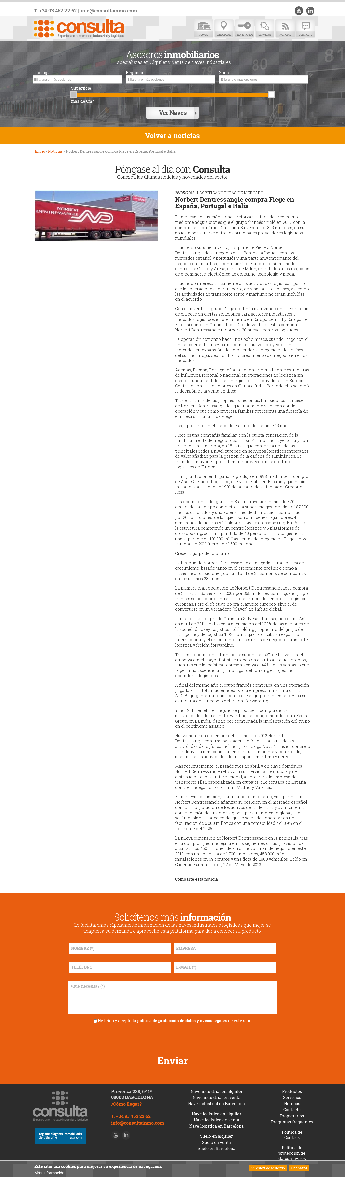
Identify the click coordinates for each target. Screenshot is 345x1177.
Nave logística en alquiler (216, 1111)
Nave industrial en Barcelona (216, 1101)
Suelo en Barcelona (216, 1146)
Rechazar (299, 1168)
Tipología (42, 72)
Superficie (81, 88)
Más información (49, 1173)
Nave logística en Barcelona (216, 1123)
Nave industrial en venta (217, 1095)
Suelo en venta (216, 1140)
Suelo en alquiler (216, 1133)
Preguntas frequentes (292, 1119)
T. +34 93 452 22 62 (55, 11)
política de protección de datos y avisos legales (182, 1018)
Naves (203, 28)
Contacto (305, 28)
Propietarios (244, 28)
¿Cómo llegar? (126, 1101)
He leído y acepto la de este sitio (174, 1018)
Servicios (264, 28)
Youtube (300, 10)
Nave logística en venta (216, 1117)
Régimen (134, 72)
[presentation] (172, 1035)
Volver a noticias (172, 133)
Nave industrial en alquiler (217, 1089)
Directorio (224, 28)
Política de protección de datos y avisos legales (292, 1153)
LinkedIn (310, 10)
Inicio (40, 148)
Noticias (285, 28)
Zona (224, 72)
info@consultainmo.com (109, 11)
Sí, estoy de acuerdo (268, 1168)
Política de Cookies (292, 1132)
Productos (292, 1089)
